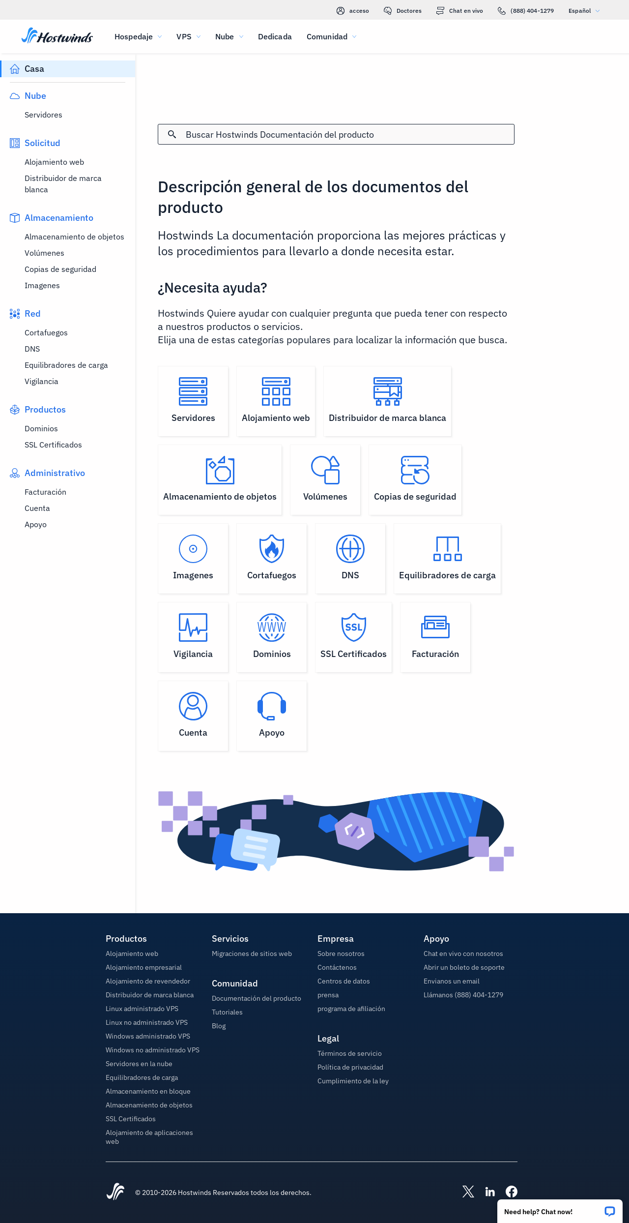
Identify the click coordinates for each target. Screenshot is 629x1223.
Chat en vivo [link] (459, 11)
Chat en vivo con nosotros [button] (463, 953)
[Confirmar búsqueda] (172, 134)
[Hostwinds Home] (115, 1192)
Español (586, 10)
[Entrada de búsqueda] (350, 134)
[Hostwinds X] (463, 1192)
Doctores (403, 11)
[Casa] (57, 36)
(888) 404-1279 (526, 11)
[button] (560, 1208)
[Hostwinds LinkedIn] (485, 1192)
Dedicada (275, 36)
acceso (353, 11)
